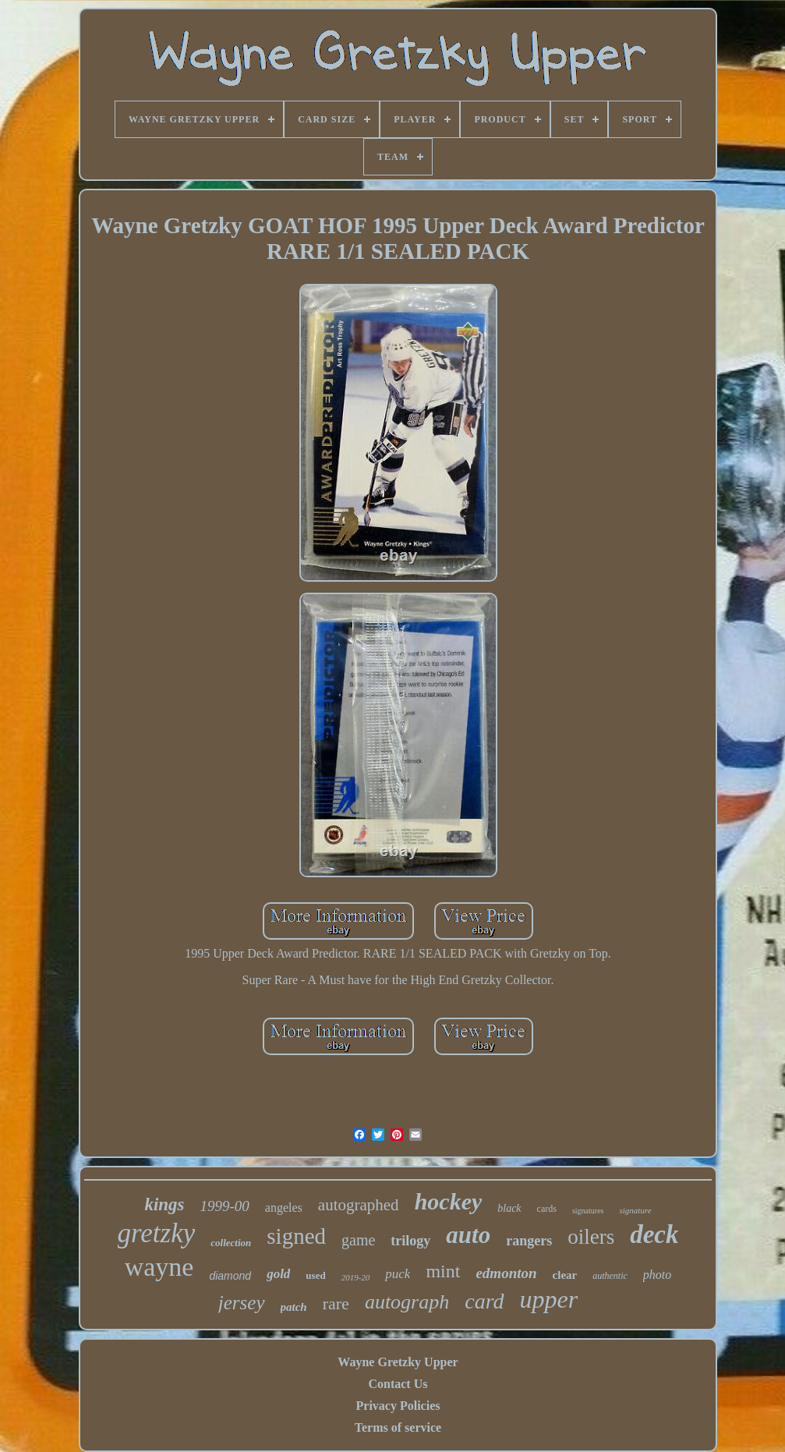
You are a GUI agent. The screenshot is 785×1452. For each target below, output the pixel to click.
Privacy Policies (398, 1405)
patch (294, 1307)
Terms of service (398, 1427)
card (484, 1301)
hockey (449, 1201)
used (315, 1275)
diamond (230, 1276)
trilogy (410, 1240)
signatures (588, 1210)
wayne (159, 1266)
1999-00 (224, 1206)
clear (565, 1275)
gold (278, 1273)
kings (164, 1204)
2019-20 (355, 1277)
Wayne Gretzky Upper (398, 1362)
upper (549, 1299)
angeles (283, 1207)
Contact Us (397, 1383)
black (509, 1208)
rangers (529, 1240)
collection (230, 1242)
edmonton (506, 1273)
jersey (241, 1302)
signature (635, 1210)
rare (336, 1303)
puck (397, 1273)
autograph (407, 1302)
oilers (591, 1236)
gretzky (157, 1233)
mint (443, 1271)
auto (468, 1234)
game (358, 1239)
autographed (358, 1204)
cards (547, 1208)
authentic (610, 1275)
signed (296, 1236)
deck (654, 1234)
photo (657, 1274)
